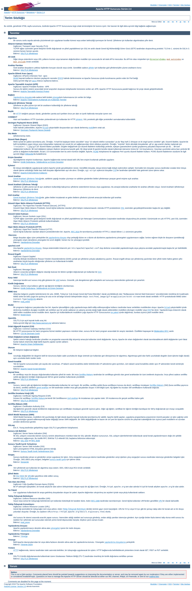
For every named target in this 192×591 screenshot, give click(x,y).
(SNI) (45, 433)
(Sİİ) (32, 393)
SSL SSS (24, 441)
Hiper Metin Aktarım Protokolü (21, 227)
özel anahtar (72, 398)
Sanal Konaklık (14, 361)
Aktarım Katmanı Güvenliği (20, 44)
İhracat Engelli (14, 254)
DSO (60, 78)
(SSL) (43, 216)
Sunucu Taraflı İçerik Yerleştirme (22, 444)
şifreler (91, 68)
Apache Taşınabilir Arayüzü (20, 84)
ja (180, 22)
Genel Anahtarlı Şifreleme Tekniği (27, 179)
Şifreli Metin (13, 474)
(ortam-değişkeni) (31, 337)
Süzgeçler (25, 462)
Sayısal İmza (13, 372)
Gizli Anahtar (13, 195)
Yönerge (24, 536)
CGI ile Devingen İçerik (30, 334)
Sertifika (11, 383)
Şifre (10, 465)
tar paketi (115, 312)
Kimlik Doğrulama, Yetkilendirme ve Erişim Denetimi (42, 162)
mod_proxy (25, 522)
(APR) (35, 84)
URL (160, 501)
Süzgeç (11, 455)
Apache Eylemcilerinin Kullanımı (34, 173)
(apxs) (30, 73)
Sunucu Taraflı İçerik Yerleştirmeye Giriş (37, 451)
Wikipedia (29, 154)
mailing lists (154, 576)
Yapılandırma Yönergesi (18, 534)
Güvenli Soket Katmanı (18, 214)
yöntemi (79, 119)
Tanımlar (15, 33)
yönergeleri (55, 528)
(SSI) (42, 446)
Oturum (11, 347)
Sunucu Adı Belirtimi (17, 431)
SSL (122, 208)
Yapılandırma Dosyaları (30, 242)
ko (184, 22)
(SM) (25, 404)
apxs (34, 81)
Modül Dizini (26, 315)
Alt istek (11, 57)
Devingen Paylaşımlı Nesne (20, 123)
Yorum (13, 566)
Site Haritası (185, 5)
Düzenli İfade (13, 139)
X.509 (10, 554)
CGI (115, 170)
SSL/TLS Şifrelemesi (29, 53)
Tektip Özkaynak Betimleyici (20, 496)
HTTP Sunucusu (18, 12)
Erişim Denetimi (15, 157)
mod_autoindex (174, 59)
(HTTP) (38, 227)
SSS (170, 5)
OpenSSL (12, 318)
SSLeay (11, 425)
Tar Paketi (12, 490)
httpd (45, 128)
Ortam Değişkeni (15, 337)
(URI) (48, 498)
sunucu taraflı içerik (58, 459)
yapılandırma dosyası (57, 238)
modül (90, 128)
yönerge (56, 97)
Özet (10, 353)
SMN (31, 415)
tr (189, 22)
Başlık (10, 111)
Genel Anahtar (14, 176)
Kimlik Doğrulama (16, 283)
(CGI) (32, 326)
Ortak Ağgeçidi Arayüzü (18, 326)
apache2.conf (14, 246)
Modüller (153, 5)
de (164, 22)
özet (99, 272)
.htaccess (12, 235)
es (172, 22)
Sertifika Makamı (86, 375)
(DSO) (35, 123)
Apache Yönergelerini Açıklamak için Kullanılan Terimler (44, 100)
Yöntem (11, 548)
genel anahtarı (43, 388)
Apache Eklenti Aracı (17, 73)
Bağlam (11, 95)
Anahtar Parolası (15, 65)
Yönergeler (162, 5)
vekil (57, 280)
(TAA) (22, 482)
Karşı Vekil (12, 278)
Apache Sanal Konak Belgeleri (33, 369)
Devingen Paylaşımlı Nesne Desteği (35, 130)
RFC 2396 (95, 501)
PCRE (95, 152)
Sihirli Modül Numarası (18, 415)
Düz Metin (12, 133)
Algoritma (12, 38)
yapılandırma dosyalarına (115, 542)
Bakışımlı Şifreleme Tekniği (20, 103)
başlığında (31, 299)
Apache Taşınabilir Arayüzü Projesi (35, 91)
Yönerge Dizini (27, 544)
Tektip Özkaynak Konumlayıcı (21, 504)
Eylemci (11, 165)
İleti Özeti (12, 267)
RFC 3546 (35, 441)
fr (177, 22)
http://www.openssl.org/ (41, 323)
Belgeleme (31, 12)
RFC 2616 (75, 232)
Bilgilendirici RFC (161, 331)
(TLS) (45, 46)
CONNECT (12, 117)
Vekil (10, 515)
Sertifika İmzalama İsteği (19, 393)
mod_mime (25, 302)
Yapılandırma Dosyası (17, 526)
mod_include (19, 62)
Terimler (176, 5)
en (168, 22)
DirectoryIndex (158, 59)
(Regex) (23, 139)
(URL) (47, 507)
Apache (7, 12)
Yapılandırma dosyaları (22, 97)
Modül (15, 78)
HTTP (18, 114)
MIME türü (12, 292)
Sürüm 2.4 (41, 12)
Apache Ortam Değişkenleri (32, 344)
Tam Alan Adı (14, 482)
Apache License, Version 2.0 (15, 586)
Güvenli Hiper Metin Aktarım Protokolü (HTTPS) (29, 203)
